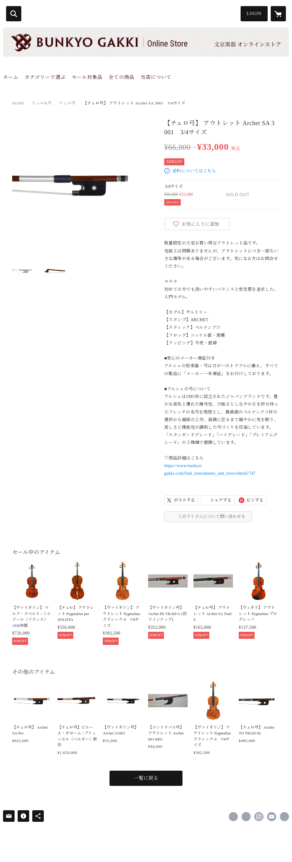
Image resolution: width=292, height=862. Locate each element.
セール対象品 (87, 77)
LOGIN (254, 13)
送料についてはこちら (194, 171)
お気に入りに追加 (200, 224)
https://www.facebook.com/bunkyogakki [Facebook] (233, 816)
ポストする (184, 500)
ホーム (11, 77)
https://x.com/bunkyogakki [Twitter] (246, 816)
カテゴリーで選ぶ (45, 77)
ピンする (254, 500)
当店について (156, 77)
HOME (18, 103)
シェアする (220, 500)
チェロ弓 (67, 103)
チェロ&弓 (42, 103)
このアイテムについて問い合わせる (211, 516)
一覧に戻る (146, 778)
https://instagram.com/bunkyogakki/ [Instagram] (258, 816)
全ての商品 (121, 77)
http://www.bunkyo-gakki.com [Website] (284, 816)
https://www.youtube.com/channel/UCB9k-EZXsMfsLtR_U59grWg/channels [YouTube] (271, 816)
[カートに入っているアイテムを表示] (278, 13)
